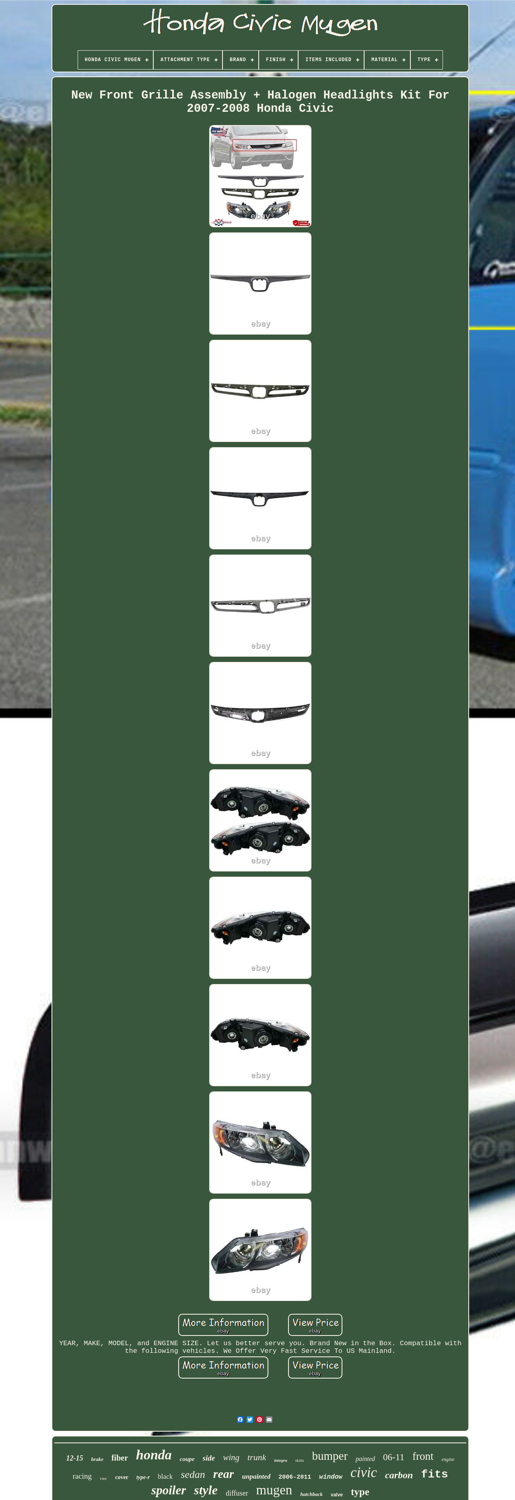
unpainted (256, 1476)
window (330, 1477)
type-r (143, 1477)
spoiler (168, 1490)
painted (365, 1458)
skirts (299, 1460)
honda (154, 1454)
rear (223, 1473)
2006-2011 (294, 1477)
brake (97, 1459)
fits (434, 1474)
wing (231, 1457)
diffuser (237, 1493)
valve (337, 1495)
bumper (330, 1455)
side (209, 1458)
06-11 (393, 1457)
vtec (103, 1478)
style (206, 1490)
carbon (399, 1475)
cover (121, 1477)
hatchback (311, 1494)
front (422, 1456)
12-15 (74, 1458)
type (360, 1491)
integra (280, 1460)
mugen (274, 1490)
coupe (187, 1459)
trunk (256, 1457)
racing (81, 1476)
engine (447, 1459)
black (165, 1476)
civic (363, 1472)
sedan (193, 1474)
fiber (119, 1457)
